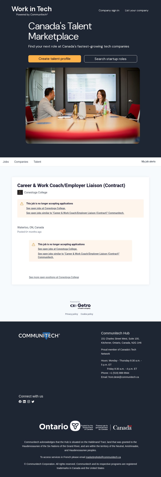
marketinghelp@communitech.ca (103, 457)
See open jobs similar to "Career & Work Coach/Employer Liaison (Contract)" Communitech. (75, 213)
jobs (6, 161)
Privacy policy (71, 314)
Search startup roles (110, 59)
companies (21, 161)
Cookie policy (87, 314)
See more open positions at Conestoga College (54, 277)
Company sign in (109, 10)
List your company (136, 10)
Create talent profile (55, 58)
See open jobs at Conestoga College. (46, 208)
